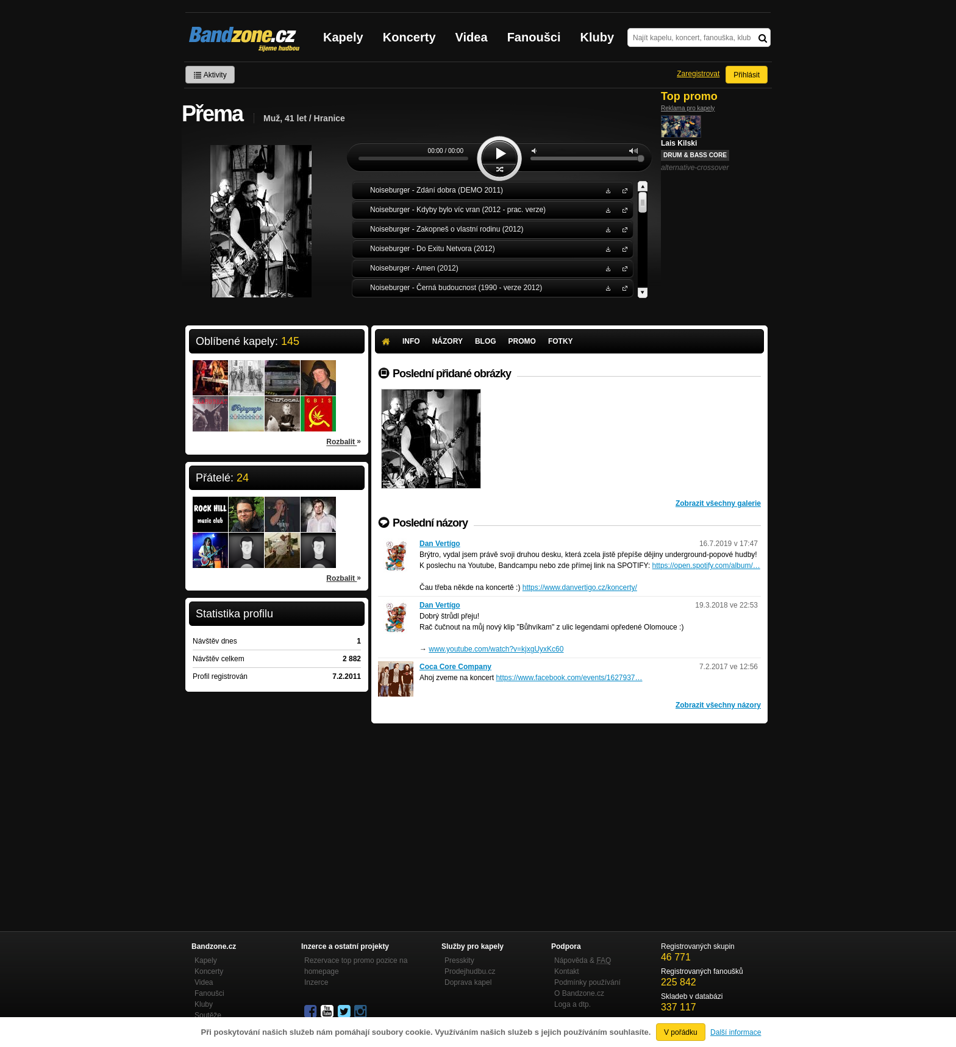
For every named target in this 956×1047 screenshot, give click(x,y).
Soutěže (207, 1015)
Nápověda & (582, 960)
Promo (522, 341)
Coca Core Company (455, 666)
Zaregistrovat (698, 73)
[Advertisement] (569, 814)
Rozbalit (343, 441)
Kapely (343, 37)
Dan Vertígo (439, 543)
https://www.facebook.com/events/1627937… (569, 677)
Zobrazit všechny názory (718, 705)
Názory (447, 341)
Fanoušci (534, 37)
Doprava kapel (467, 982)
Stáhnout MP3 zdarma (607, 190)
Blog (485, 341)
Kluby (597, 37)
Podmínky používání (587, 982)
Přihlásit (746, 75)
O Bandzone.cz (579, 993)
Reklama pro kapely (688, 108)
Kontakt (566, 971)
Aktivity (210, 75)
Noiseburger (622, 190)
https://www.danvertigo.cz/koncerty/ (580, 587)
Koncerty (409, 37)
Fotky (560, 341)
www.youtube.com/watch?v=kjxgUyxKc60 (496, 649)
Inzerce (316, 982)
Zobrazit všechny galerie (718, 503)
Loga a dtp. (572, 1004)
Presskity (459, 960)
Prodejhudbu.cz (469, 971)
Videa (471, 37)
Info (411, 341)
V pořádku (680, 1032)
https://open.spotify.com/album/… (706, 565)
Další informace (735, 1032)
